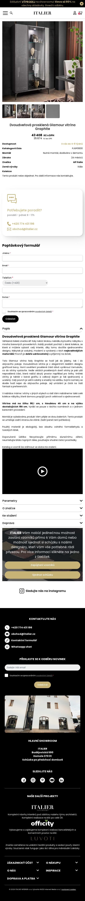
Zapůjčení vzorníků (43, 565)
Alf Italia (78, 162)
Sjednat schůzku (42, 575)
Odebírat (42, 684)
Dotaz (6, 297)
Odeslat (10, 319)
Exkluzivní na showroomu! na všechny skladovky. (42, 3)
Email (5, 265)
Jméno (6, 253)
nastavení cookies (69, 889)
